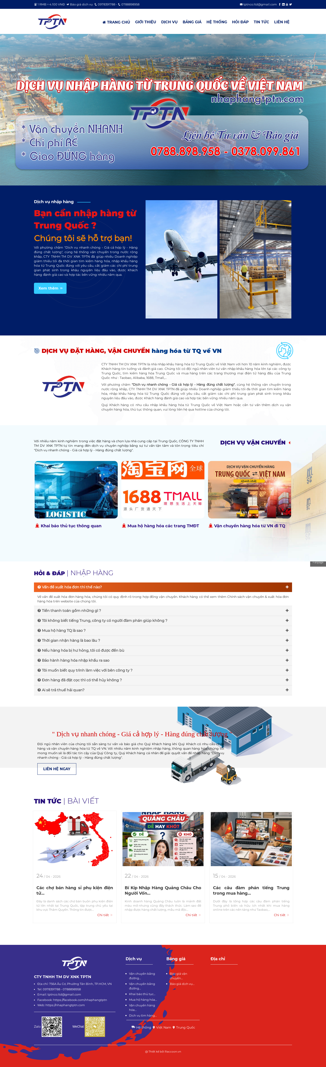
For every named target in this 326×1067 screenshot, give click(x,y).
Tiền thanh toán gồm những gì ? (163, 610)
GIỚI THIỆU (145, 22)
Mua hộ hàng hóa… (143, 999)
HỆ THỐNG (216, 22)
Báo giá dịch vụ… (182, 984)
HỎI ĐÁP (240, 22)
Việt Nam (161, 1027)
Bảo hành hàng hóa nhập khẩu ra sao (163, 660)
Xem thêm (50, 288)
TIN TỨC (261, 22)
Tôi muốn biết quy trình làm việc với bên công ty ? (163, 670)
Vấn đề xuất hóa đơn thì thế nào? (163, 587)
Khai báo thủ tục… (142, 994)
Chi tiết (105, 915)
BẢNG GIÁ (192, 22)
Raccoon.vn (173, 1051)
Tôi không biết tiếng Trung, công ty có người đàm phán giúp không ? (163, 620)
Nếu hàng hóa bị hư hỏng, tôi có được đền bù (163, 650)
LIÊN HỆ (282, 22)
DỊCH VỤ (169, 22)
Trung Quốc (183, 1027)
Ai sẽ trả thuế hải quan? (163, 690)
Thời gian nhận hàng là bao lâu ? (163, 640)
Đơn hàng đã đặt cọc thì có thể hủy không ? (163, 680)
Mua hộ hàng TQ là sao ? (163, 630)
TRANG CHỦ (116, 22)
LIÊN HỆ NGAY (56, 769)
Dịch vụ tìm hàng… (143, 1015)
